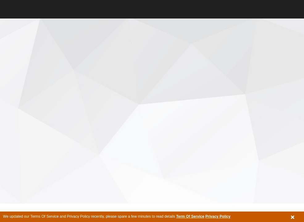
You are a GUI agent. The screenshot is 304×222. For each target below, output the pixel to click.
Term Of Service (190, 216)
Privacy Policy (217, 216)
